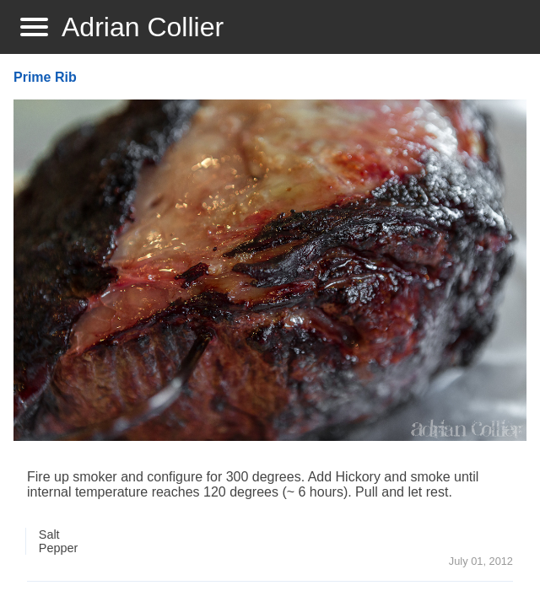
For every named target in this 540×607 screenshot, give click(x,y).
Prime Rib (45, 77)
